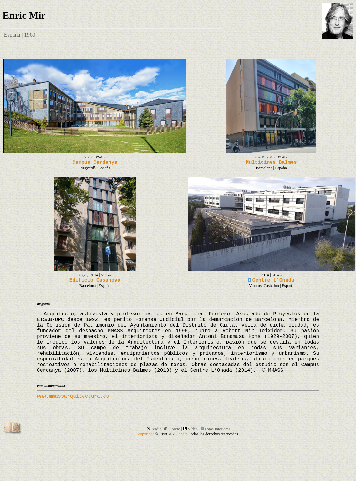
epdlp (183, 434)
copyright (146, 434)
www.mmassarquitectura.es (73, 396)
